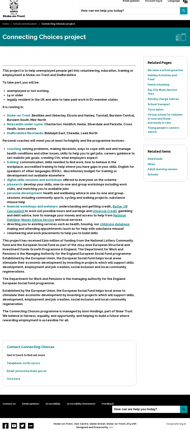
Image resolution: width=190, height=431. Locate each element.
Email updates (30, 403)
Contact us (9, 403)
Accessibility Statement (81, 403)
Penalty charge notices (163, 98)
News (151, 164)
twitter (22, 426)
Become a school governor (165, 70)
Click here (13, 378)
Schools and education (25, 23)
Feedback (108, 403)
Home (6, 23)
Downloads (155, 158)
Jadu (111, 427)
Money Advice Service (37, 220)
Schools (153, 174)
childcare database (114, 224)
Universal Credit (104, 211)
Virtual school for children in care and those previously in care (165, 118)
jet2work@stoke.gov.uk (30, 370)
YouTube (14, 426)
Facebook (5, 426)
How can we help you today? (102, 10)
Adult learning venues (162, 169)
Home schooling (158, 84)
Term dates (155, 109)
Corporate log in (176, 423)
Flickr (31, 426)
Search (183, 10)
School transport (159, 104)
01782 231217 (31, 363)
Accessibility (53, 403)
